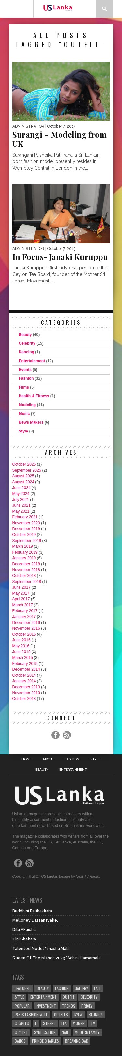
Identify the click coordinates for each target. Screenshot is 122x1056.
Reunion (96, 1014)
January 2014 (24, 681)
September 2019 (26, 540)
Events (25, 369)
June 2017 (21, 587)
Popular (22, 1005)
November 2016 (26, 628)
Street (49, 1023)
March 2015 (22, 657)
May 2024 (21, 493)
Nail (65, 1032)
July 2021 (20, 499)
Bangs (20, 1041)
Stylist (21, 1032)
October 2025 (24, 464)
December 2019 (26, 529)
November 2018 (26, 570)
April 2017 (21, 599)
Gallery (81, 988)
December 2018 (26, 564)
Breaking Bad (76, 1041)
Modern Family (87, 1032)
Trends (68, 1005)
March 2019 (22, 546)
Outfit (69, 997)
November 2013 (26, 693)
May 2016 (21, 646)
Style (23, 431)
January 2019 (24, 558)
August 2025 (23, 476)
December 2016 (26, 622)
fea (64, 1023)
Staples (22, 1023)
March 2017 (22, 605)
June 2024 (21, 488)
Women (79, 1023)
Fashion (26, 378)
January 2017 (24, 616)
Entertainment (32, 361)
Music (24, 413)
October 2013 (24, 698)
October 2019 (24, 534)
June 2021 (21, 505)
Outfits (61, 1014)
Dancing (26, 352)
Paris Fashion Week (31, 1014)
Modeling (27, 405)
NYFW (78, 1014)
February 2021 (25, 517)
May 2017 (21, 593)
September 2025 (26, 470)
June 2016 (21, 640)
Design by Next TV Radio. (79, 876)
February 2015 (25, 663)
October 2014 (24, 675)
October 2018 (24, 575)
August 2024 (23, 482)
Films (24, 387)
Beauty (25, 334)
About (48, 759)
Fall (97, 988)
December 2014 (26, 669)
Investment (46, 1005)
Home (26, 759)
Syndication (45, 1032)
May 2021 (21, 511)
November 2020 (26, 523)
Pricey (86, 1005)
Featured (23, 988)
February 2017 (25, 611)
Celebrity (27, 343)
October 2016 (24, 634)
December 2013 (26, 687)
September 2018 (26, 581)
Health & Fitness (34, 396)
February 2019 (25, 552)
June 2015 (21, 652)
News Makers (31, 422)
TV (93, 1023)
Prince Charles (45, 1041)
